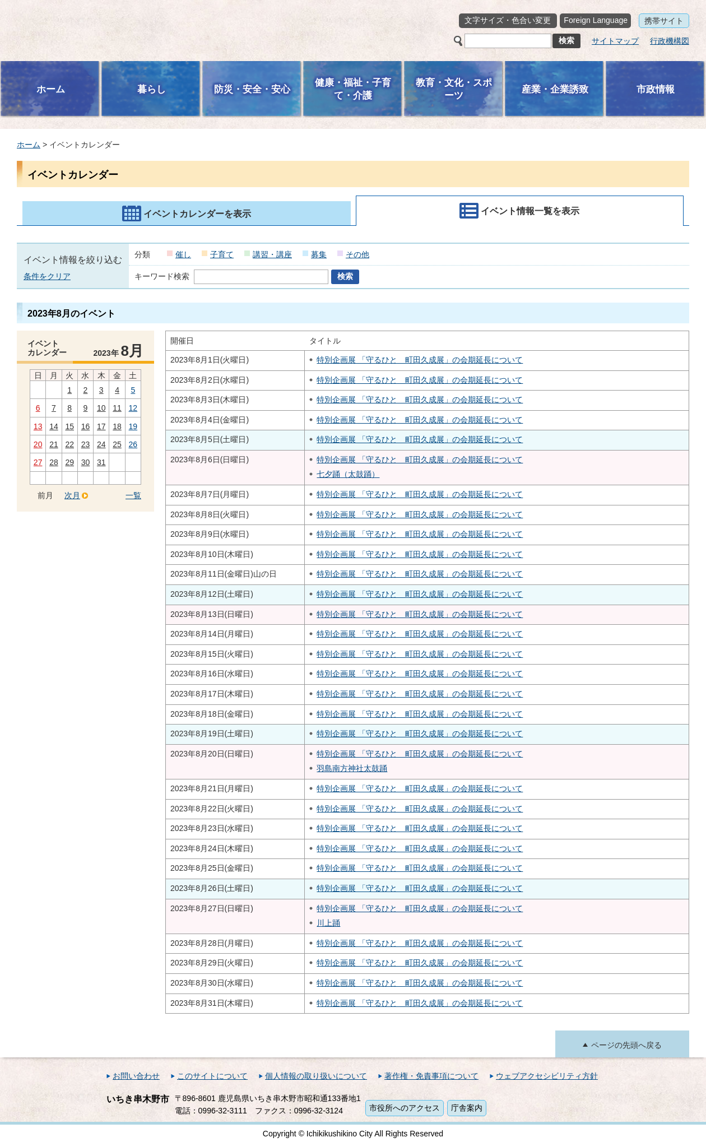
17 (101, 426)
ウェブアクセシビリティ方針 (547, 1075)
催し (183, 254)
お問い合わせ (136, 1075)
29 (69, 462)
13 (38, 426)
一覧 (133, 495)
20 (38, 444)
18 (117, 426)
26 (133, 444)
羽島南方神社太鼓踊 (352, 768)
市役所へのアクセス (404, 1107)
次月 (72, 495)
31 (101, 462)
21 (53, 444)
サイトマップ (615, 40)
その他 (357, 254)
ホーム (28, 144)
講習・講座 (272, 254)
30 (85, 462)
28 (53, 462)
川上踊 (328, 922)
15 (69, 426)
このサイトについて (212, 1075)
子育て (222, 254)
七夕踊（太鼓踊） (348, 474)
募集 (319, 254)
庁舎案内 (466, 1107)
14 (53, 426)
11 (117, 407)
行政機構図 (669, 40)
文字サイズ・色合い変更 (508, 20)
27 (38, 462)
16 (85, 426)
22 (69, 444)
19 (133, 426)
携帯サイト (664, 20)
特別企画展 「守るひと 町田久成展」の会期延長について (420, 359)
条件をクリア (47, 276)
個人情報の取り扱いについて (316, 1075)
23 (85, 444)
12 (133, 407)
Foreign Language (596, 20)
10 (101, 407)
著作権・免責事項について (431, 1075)
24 (101, 444)
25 (117, 444)
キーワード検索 (161, 276)
